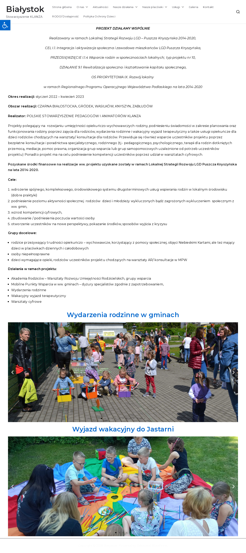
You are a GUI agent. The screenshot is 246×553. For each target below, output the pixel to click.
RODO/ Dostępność (65, 16)
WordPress (159, 545)
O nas (82, 7)
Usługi (178, 7)
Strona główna (62, 7)
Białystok (25, 9)
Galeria (193, 7)
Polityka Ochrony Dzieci (99, 16)
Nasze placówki (154, 7)
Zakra (141, 545)
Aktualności (100, 7)
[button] (5, 25)
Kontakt (208, 7)
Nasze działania (125, 7)
